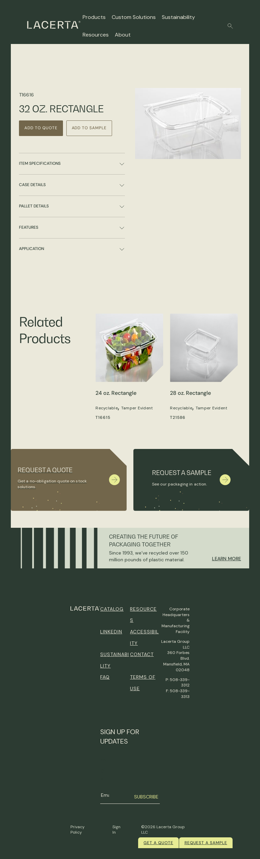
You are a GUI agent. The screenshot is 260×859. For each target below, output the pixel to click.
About (123, 34)
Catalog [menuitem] (112, 609)
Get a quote (158, 842)
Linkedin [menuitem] (111, 632)
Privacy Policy (77, 829)
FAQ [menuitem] (105, 677)
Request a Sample (206, 842)
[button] (230, 26)
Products (94, 17)
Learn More (226, 559)
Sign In (116, 829)
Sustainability (178, 17)
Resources (96, 34)
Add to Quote (41, 128)
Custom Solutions (134, 17)
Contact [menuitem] (142, 654)
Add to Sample (89, 128)
